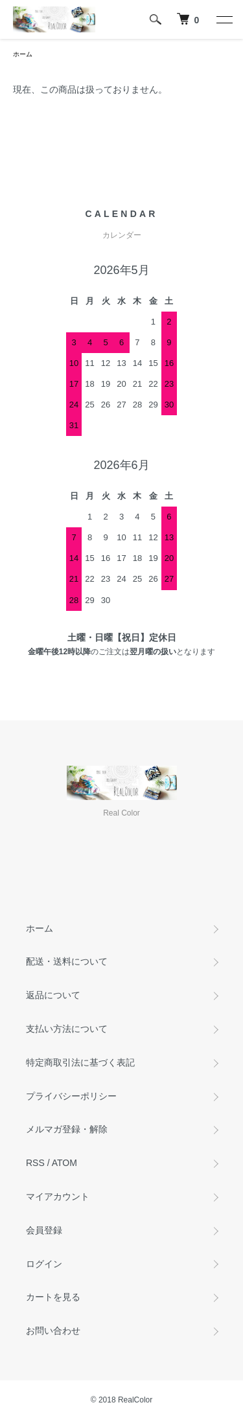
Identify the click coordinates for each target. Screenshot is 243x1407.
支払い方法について (67, 1029)
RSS (35, 1163)
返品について (53, 995)
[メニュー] (223, 19)
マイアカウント (57, 1196)
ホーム (22, 54)
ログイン (44, 1264)
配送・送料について (67, 961)
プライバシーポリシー (71, 1096)
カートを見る (53, 1297)
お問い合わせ (53, 1330)
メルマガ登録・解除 (67, 1129)
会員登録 (44, 1230)
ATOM (64, 1163)
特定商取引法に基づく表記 (80, 1062)
